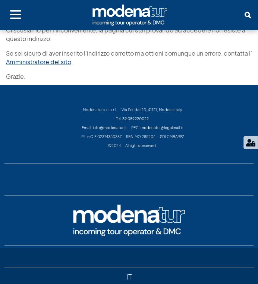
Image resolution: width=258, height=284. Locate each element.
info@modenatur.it (110, 127)
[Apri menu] (15, 14)
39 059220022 (135, 118)
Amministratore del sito (38, 62)
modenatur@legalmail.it (162, 127)
